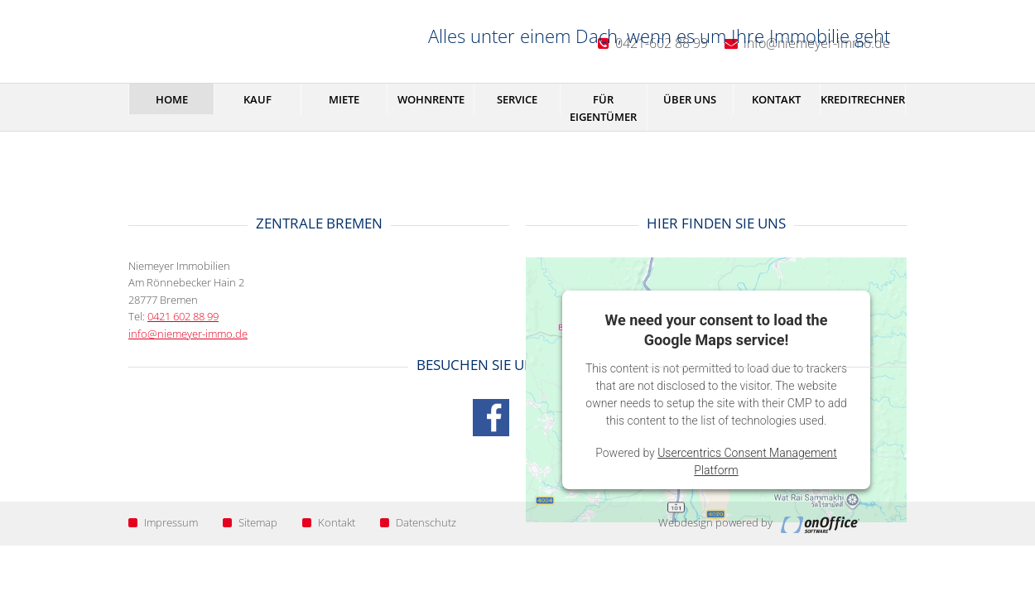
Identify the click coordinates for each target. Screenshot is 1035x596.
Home (172, 99)
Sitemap (250, 522)
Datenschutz (418, 522)
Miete (344, 99)
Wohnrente (431, 99)
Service (517, 99)
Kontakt (776, 99)
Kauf (257, 99)
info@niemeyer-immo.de (188, 333)
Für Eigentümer (603, 107)
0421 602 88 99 (183, 316)
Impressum (163, 522)
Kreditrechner (863, 99)
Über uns (689, 99)
